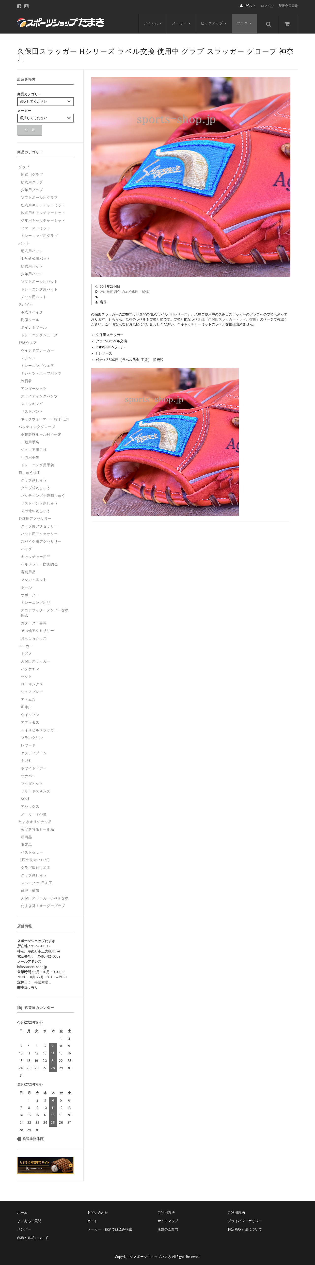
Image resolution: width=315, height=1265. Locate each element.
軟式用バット (32, 265)
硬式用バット (32, 249)
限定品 (26, 843)
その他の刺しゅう (35, 509)
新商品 (26, 835)
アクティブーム (34, 751)
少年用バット (32, 272)
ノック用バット (34, 295)
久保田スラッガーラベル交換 (45, 896)
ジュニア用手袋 (34, 448)
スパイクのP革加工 (36, 881)
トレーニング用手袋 (37, 463)
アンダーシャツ (34, 387)
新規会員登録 (288, 6)
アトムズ (28, 698)
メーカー (182, 21)
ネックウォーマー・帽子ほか (45, 417)
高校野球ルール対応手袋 (41, 433)
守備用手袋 (30, 456)
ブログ (245, 21)
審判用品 (28, 570)
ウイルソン (30, 713)
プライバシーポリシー (245, 1219)
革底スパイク (32, 310)
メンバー (24, 1227)
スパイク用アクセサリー (41, 540)
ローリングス (32, 682)
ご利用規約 (236, 1211)
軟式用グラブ (32, 180)
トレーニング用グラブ (39, 234)
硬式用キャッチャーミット (43, 203)
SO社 (25, 797)
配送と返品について (32, 1236)
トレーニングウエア (37, 364)
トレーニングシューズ (39, 333)
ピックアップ (215, 21)
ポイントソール (34, 326)
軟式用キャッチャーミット (43, 211)
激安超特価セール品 (37, 828)
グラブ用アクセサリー (39, 524)
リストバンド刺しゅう (39, 501)
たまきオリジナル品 (35, 820)
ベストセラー (32, 851)
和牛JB (26, 705)
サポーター (30, 593)
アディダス (30, 721)
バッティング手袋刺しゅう (43, 494)
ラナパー (28, 774)
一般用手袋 (30, 440)
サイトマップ (168, 1219)
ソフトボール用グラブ (39, 196)
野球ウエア (27, 341)
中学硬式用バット (35, 257)
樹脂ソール (30, 318)
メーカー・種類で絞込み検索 (109, 1227)
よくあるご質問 (29, 1219)
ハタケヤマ (30, 667)
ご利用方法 (166, 1211)
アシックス (30, 805)
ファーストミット (35, 226)
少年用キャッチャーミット (43, 219)
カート (92, 1219)
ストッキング (32, 402)
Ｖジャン (28, 356)
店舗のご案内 (168, 1227)
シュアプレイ (32, 690)
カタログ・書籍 (34, 621)
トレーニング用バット (39, 287)
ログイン (267, 6)
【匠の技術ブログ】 (35, 858)
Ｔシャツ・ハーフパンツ (41, 372)
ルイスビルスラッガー (39, 728)
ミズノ (26, 652)
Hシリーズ (179, 313)
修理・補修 (140, 290)
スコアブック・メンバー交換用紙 (45, 611)
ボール (26, 586)
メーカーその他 (34, 812)
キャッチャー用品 (35, 555)
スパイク (25, 303)
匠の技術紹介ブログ (115, 290)
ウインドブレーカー (37, 349)
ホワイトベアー (34, 766)
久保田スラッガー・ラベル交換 (232, 318)
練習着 (26, 379)
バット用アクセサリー (39, 532)
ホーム (22, 1211)
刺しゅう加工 (29, 471)
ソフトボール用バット (39, 280)
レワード (28, 744)
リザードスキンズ (35, 789)
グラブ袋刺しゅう (35, 486)
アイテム (152, 21)
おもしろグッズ (34, 637)
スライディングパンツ (39, 394)
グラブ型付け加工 (35, 866)
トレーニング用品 (35, 601)
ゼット (26, 675)
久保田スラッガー (35, 659)
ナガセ (26, 759)
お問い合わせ (97, 1211)
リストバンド (32, 410)
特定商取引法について (245, 1227)
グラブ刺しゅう (34, 479)
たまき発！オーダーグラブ (43, 904)
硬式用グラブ (32, 173)
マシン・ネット (34, 578)
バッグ (26, 547)
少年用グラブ (32, 188)
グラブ (24, 165)
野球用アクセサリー (35, 517)
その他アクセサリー (37, 629)
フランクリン (32, 736)
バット (24, 242)
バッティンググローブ (36, 425)
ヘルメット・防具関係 (39, 563)
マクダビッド (32, 782)
